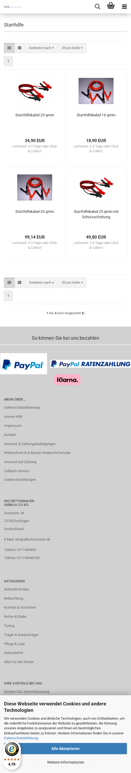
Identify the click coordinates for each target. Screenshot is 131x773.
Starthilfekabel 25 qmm (34, 115)
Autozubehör (13, 653)
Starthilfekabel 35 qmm (34, 211)
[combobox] (42, 48)
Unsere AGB (13, 417)
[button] (9, 48)
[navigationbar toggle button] (124, 6)
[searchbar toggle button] (97, 6)
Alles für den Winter (19, 662)
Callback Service (16, 471)
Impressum (13, 426)
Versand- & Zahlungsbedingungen (29, 444)
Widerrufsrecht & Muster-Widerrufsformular (37, 453)
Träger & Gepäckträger (21, 635)
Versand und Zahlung (20, 462)
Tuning (9, 626)
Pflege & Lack (14, 644)
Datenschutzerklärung (21, 738)
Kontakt (10, 435)
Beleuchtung (13, 598)
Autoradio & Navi (16, 589)
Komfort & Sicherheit (20, 607)
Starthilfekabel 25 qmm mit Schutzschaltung (96, 214)
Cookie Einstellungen (20, 480)
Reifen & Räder (15, 617)
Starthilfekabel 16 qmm (96, 115)
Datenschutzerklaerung (22, 407)
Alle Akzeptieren (65, 748)
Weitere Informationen (65, 762)
